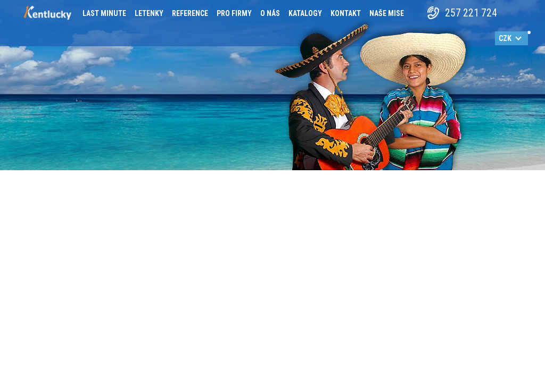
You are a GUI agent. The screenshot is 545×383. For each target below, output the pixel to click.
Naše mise (386, 13)
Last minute (104, 13)
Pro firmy (234, 13)
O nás (270, 13)
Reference (190, 13)
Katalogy (305, 13)
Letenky (149, 13)
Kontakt (346, 13)
